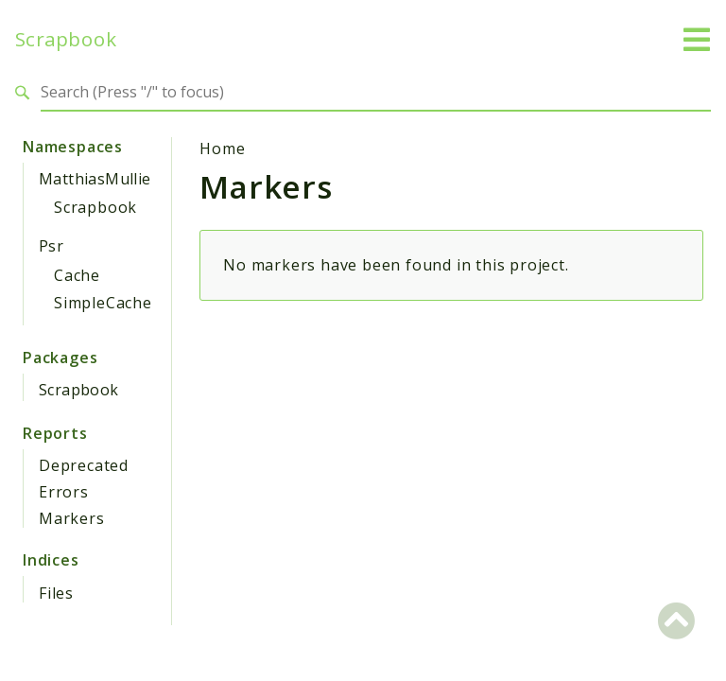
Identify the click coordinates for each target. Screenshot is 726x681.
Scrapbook (65, 39)
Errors (64, 491)
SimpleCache (103, 302)
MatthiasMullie (95, 178)
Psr (51, 246)
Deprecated (84, 465)
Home (222, 148)
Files (56, 593)
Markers (72, 518)
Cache (77, 275)
